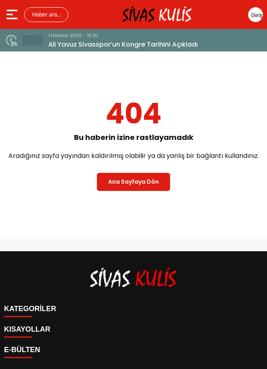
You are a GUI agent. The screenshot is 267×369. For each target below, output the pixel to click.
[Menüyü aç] (13, 14)
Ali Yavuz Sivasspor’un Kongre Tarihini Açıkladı (123, 44)
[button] (27, 40)
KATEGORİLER (30, 309)
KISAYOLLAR (27, 329)
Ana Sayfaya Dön (133, 182)
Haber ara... (46, 14)
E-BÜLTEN (22, 350)
